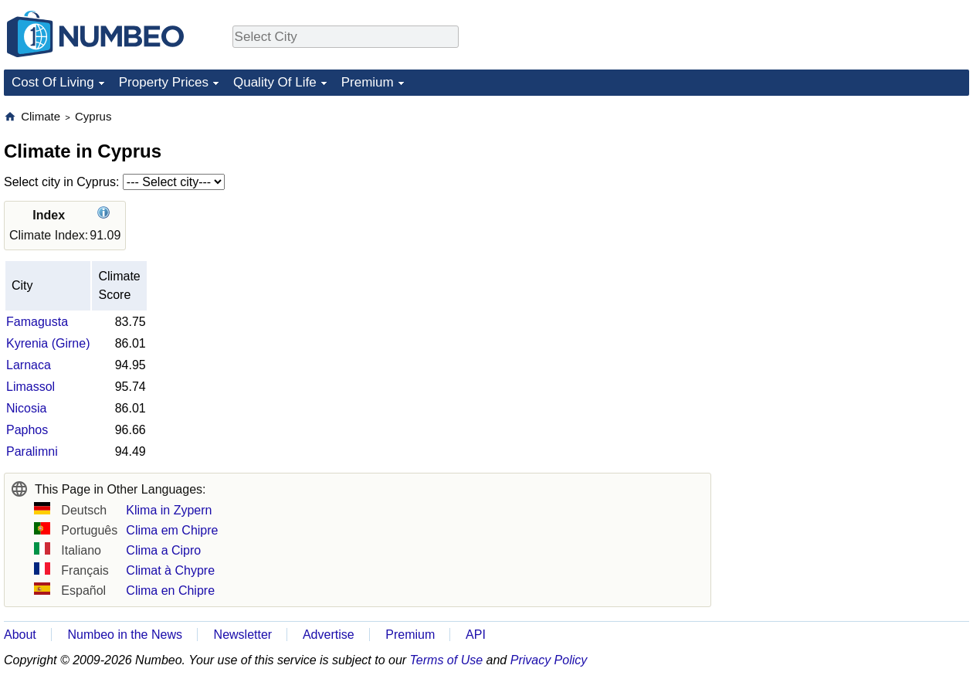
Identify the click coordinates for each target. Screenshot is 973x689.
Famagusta (37, 321)
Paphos (27, 429)
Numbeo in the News (124, 634)
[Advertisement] (853, 205)
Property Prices (163, 82)
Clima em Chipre (172, 530)
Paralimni (32, 451)
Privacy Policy (549, 660)
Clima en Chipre (170, 590)
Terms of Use (446, 660)
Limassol (30, 386)
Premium (367, 82)
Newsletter (243, 634)
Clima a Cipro (163, 550)
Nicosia (26, 408)
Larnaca (28, 365)
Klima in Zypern (169, 510)
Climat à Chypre (170, 570)
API (476, 634)
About (20, 634)
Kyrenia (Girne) (48, 343)
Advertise (328, 634)
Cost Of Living (53, 82)
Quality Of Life (275, 82)
